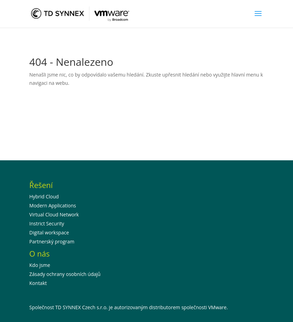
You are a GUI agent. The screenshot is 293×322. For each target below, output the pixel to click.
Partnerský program (52, 241)
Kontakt (38, 283)
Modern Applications (52, 205)
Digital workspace (49, 232)
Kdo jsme (39, 265)
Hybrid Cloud (44, 196)
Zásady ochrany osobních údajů (65, 274)
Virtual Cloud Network (54, 214)
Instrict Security (46, 223)
